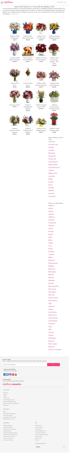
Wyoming (51, 347)
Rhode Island (52, 315)
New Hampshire (53, 286)
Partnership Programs (8, 399)
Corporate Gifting (7, 427)
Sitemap (37, 440)
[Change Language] (50, 446)
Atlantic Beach (53, 165)
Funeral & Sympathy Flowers (10, 432)
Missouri (51, 275)
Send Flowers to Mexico (9, 436)
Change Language (40, 443)
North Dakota (52, 300)
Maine (50, 257)
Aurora (50, 185)
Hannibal (51, 193)
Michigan (51, 266)
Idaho (50, 237)
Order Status (38, 425)
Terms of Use (38, 438)
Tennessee (51, 324)
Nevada (50, 283)
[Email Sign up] (25, 364)
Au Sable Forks (53, 144)
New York (51, 295)
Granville (51, 150)
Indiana (50, 243)
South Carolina (53, 318)
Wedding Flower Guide (9, 419)
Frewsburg (51, 196)
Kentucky (51, 251)
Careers (5, 394)
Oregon (50, 309)
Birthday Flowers (7, 431)
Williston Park (52, 173)
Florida (50, 228)
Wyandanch (52, 156)
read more (15, 14)
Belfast (50, 179)
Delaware (51, 226)
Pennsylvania (52, 312)
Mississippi (51, 272)
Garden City (52, 159)
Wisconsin (51, 341)
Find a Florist (38, 429)
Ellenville (51, 190)
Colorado (51, 220)
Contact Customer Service (41, 434)
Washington (52, 338)
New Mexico (52, 292)
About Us (5, 392)
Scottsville (51, 141)
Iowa (50, 246)
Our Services (6, 398)
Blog (4, 411)
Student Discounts (7, 425)
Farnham (51, 170)
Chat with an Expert (40, 432)
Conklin (50, 182)
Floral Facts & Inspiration (9, 413)
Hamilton (51, 147)
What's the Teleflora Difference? (11, 403)
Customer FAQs (39, 427)
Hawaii (50, 234)
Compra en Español (8, 438)
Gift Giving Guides (7, 415)
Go (53, 364)
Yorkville (51, 188)
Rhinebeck (51, 153)
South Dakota (52, 321)
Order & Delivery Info (40, 431)
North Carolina (53, 298)
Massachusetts (53, 263)
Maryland (51, 260)
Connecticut (52, 223)
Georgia (51, 231)
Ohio (50, 303)
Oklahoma (51, 306)
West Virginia (52, 344)
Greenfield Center (54, 167)
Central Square (53, 162)
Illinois (50, 240)
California (51, 217)
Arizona (50, 211)
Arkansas (51, 214)
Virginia (50, 335)
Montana (51, 277)
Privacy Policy (38, 436)
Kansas (50, 249)
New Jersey (52, 289)
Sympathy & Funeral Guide (9, 417)
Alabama (51, 205)
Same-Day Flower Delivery (9, 429)
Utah (49, 329)
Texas (50, 326)
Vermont (51, 332)
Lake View (51, 176)
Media (4, 396)
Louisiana (51, 254)
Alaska (50, 208)
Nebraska (51, 280)
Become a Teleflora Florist (9, 401)
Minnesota (51, 269)
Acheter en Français (8, 440)
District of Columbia (54, 349)
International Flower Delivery (10, 434)
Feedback (5, 405)
